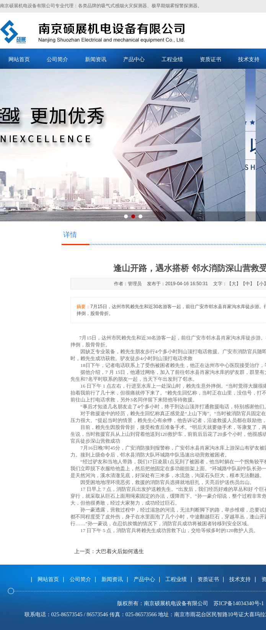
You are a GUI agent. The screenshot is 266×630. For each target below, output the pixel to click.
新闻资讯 (95, 59)
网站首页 (19, 59)
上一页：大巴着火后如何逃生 (109, 551)
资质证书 (210, 59)
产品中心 (134, 59)
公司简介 (57, 59)
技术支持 (240, 579)
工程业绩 (172, 59)
